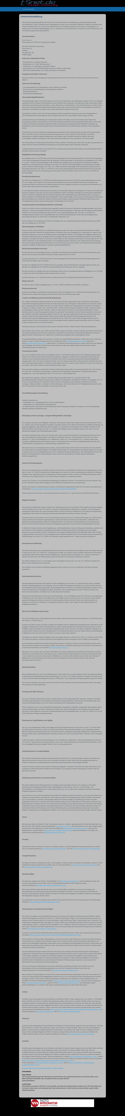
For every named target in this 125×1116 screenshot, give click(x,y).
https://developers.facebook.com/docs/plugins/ (41, 928)
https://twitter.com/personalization (70, 1011)
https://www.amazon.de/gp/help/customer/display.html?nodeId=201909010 (54, 489)
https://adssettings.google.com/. (54, 832)
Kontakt (73, 1109)
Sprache (46, 1109)
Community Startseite (28, 9)
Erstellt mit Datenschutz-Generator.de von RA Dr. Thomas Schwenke (42, 1068)
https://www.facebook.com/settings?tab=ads (67, 981)
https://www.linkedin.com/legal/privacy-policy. (83, 1056)
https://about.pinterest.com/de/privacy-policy (80, 1034)
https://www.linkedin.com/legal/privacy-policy (49, 1063)
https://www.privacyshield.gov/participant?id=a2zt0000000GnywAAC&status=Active (55, 935)
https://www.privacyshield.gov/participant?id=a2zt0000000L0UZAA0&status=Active (48, 1060)
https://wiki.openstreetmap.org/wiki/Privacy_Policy (51, 885)
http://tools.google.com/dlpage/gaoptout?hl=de (58, 830)
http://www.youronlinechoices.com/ (36, 343)
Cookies (79, 1109)
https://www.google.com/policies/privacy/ (54, 848)
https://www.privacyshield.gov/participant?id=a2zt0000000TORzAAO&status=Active (76, 1009)
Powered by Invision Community (62, 1113)
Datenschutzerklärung (28, 1080)
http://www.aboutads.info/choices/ (76, 341)
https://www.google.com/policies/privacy (75, 828)
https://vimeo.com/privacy (63, 826)
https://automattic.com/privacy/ (59, 647)
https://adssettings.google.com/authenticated (86, 848)
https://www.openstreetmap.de (69, 881)
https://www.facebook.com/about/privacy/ (65, 970)
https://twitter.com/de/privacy (45, 1011)
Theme (53, 1109)
